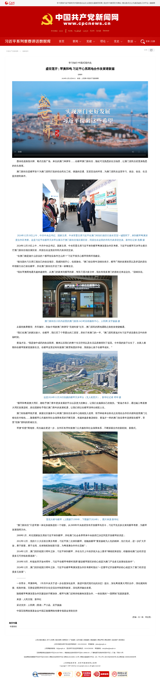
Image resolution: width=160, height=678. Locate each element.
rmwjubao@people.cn (109, 648)
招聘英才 (65, 640)
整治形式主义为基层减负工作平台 (135, 3)
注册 (153, 41)
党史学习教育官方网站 (113, 3)
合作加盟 (79, 640)
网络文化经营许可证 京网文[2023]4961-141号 (64, 657)
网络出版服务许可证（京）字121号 (92, 657)
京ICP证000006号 (110, 657)
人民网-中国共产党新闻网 (90, 78)
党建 (89, 41)
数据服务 (94, 640)
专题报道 (13, 626)
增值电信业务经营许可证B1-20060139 (77, 653)
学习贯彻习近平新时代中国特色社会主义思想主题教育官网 (79, 3)
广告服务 (72, 640)
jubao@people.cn (101, 644)
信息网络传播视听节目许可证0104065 (36, 657)
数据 (130, 41)
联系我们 (122, 640)
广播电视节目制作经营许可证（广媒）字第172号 (107, 653)
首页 (61, 41)
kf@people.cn (60, 648)
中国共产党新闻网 (12, 51)
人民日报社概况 (40, 640)
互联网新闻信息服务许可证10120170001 (50, 653)
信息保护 (115, 640)
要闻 (75, 41)
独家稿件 (25, 51)
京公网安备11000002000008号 (126, 657)
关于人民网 (50, 640)
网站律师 (108, 640)
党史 (116, 41)
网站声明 (101, 640)
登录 (148, 41)
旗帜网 (152, 3)
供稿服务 (87, 640)
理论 (103, 41)
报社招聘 (58, 640)
